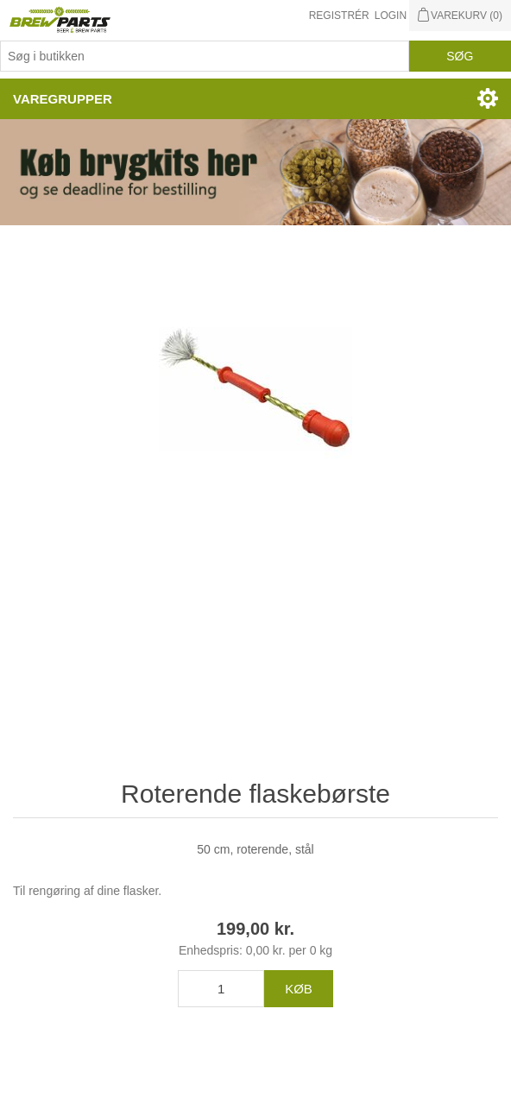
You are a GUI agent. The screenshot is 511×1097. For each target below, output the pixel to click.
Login (391, 15)
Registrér (339, 15)
